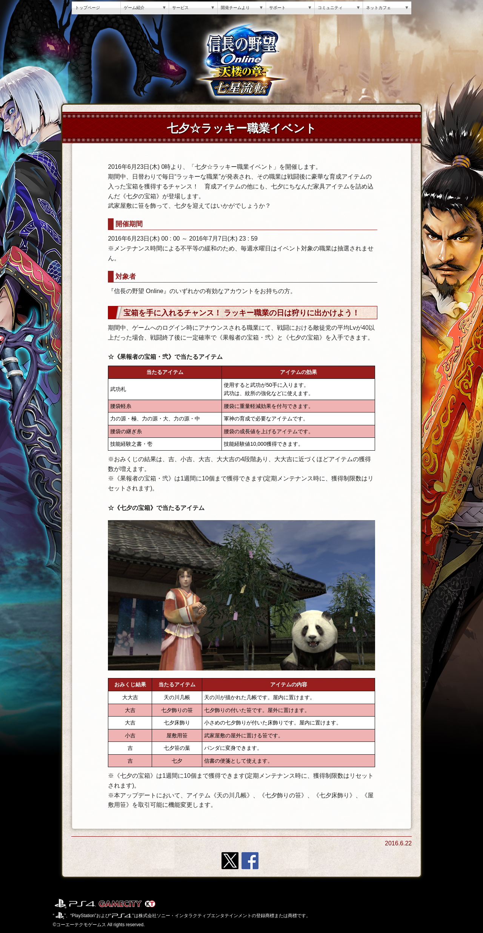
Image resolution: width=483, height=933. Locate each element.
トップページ (87, 7)
